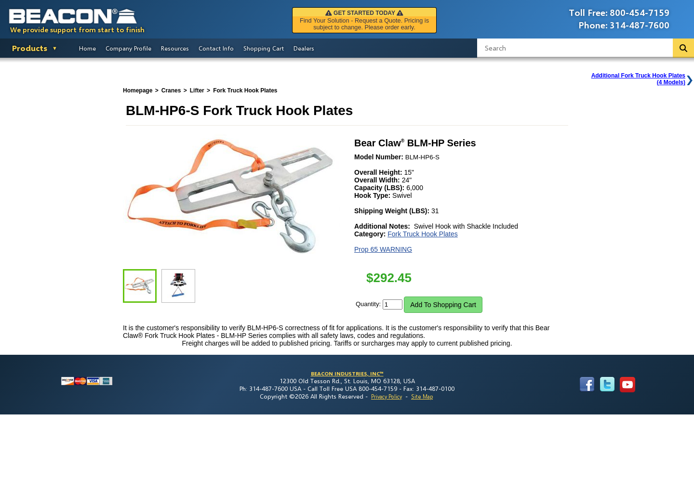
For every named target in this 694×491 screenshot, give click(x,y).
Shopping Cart (263, 48)
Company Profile (128, 48)
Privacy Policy (386, 396)
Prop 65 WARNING (383, 249)
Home (87, 48)
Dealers (304, 48)
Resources (175, 48)
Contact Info (216, 48)
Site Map (422, 396)
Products (29, 48)
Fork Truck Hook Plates (422, 234)
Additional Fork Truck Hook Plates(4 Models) (638, 79)
